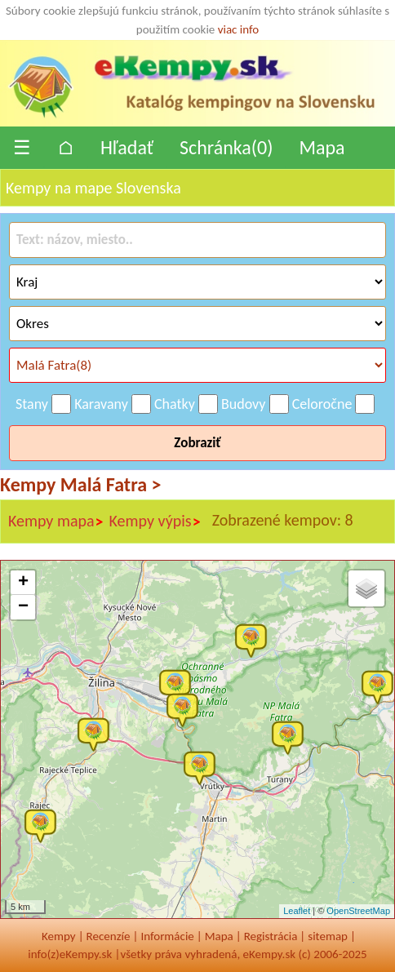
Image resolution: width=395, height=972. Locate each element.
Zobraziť (197, 442)
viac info (239, 29)
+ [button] (23, 582)
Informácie (166, 936)
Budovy (243, 404)
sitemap (328, 936)
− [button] (23, 607)
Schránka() (226, 147)
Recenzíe (109, 936)
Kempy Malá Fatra (80, 484)
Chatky (174, 404)
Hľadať (126, 147)
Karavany (101, 404)
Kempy (59, 936)
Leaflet (296, 911)
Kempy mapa (56, 521)
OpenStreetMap (358, 911)
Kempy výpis (155, 521)
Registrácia (271, 936)
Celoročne (322, 404)
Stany (32, 404)
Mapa (321, 147)
